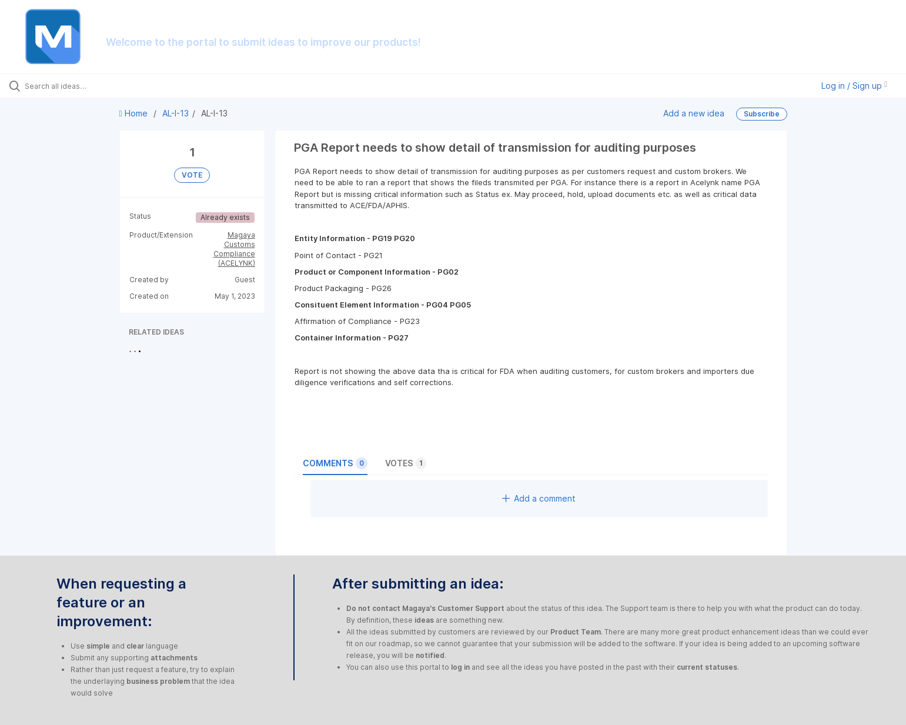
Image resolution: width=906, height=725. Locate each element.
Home (134, 113)
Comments (335, 463)
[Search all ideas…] (105, 86)
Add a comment (539, 498)
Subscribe (762, 113)
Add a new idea (693, 113)
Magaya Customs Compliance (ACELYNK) (234, 249)
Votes (405, 463)
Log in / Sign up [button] (854, 86)
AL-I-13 (175, 113)
